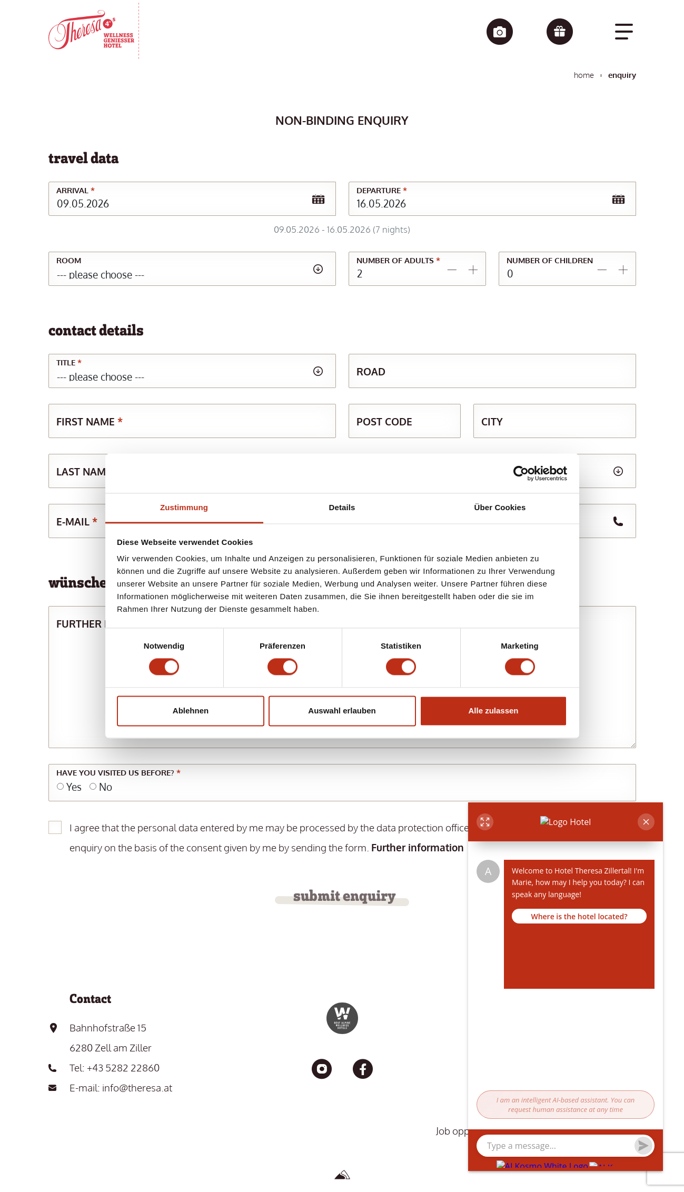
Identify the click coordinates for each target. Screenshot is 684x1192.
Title (69, 362)
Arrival (75, 190)
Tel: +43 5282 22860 (115, 1067)
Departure (381, 190)
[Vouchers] (560, 32)
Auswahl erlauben (341, 710)
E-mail (76, 521)
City (492, 421)
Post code (384, 421)
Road (370, 371)
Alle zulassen (493, 710)
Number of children (550, 260)
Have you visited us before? (118, 773)
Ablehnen (191, 710)
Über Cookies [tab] (500, 507)
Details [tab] (342, 507)
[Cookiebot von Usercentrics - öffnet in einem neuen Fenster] (521, 473)
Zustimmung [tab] (184, 507)
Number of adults (398, 260)
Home (584, 75)
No (105, 786)
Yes (74, 786)
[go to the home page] (93, 31)
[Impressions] (500, 32)
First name (89, 421)
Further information (417, 847)
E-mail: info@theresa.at (121, 1087)
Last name (88, 471)
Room (68, 260)
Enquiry (622, 75)
